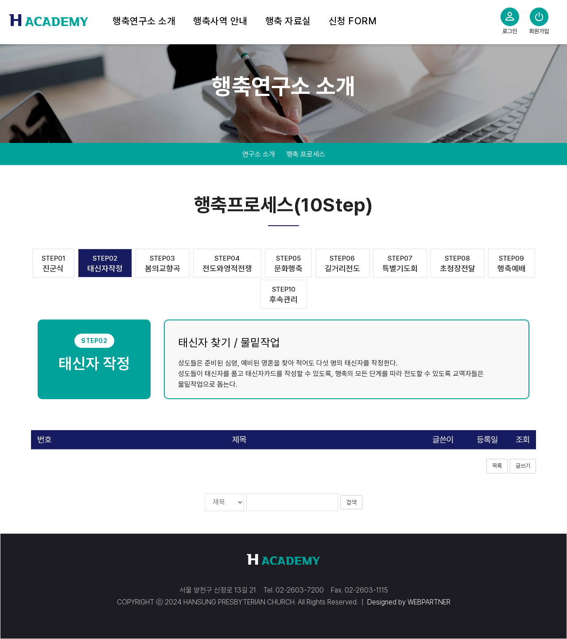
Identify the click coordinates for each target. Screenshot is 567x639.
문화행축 (288, 263)
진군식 (53, 263)
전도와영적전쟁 (227, 263)
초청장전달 (457, 263)
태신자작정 (105, 263)
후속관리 (283, 294)
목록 (497, 465)
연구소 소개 (258, 154)
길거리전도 (342, 263)
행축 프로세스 (305, 154)
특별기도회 (400, 263)
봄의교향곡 (162, 263)
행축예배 (511, 263)
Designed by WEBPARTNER (408, 602)
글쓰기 (523, 465)
